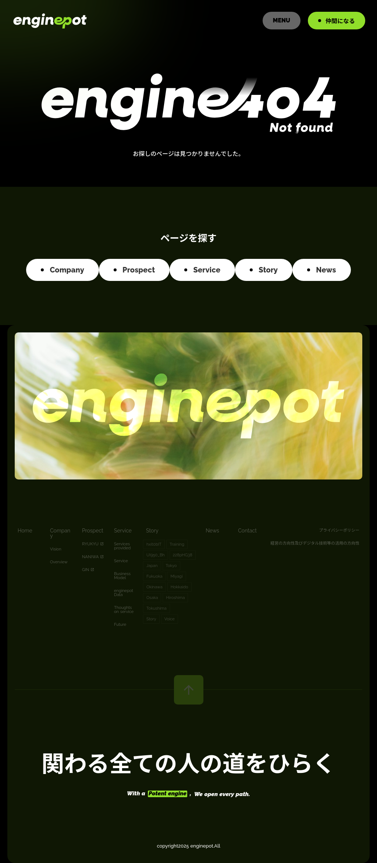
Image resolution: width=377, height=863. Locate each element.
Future (120, 624)
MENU (281, 20)
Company (60, 533)
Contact (247, 531)
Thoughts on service (124, 609)
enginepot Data (123, 592)
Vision (55, 549)
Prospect (92, 531)
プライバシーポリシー (339, 530)
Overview (59, 562)
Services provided (122, 546)
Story (152, 531)
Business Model (122, 575)
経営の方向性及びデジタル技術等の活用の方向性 (314, 543)
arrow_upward (188, 689)
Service (123, 531)
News (212, 531)
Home (25, 531)
